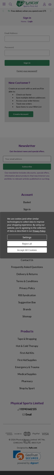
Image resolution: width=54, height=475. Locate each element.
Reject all (27, 243)
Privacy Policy (39, 231)
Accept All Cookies (27, 250)
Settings (27, 237)
